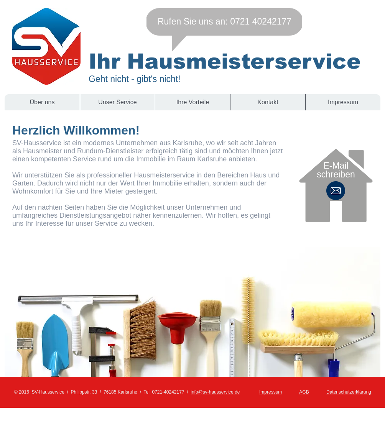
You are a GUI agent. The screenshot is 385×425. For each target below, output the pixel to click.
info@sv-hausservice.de (215, 392)
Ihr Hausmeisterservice (225, 61)
